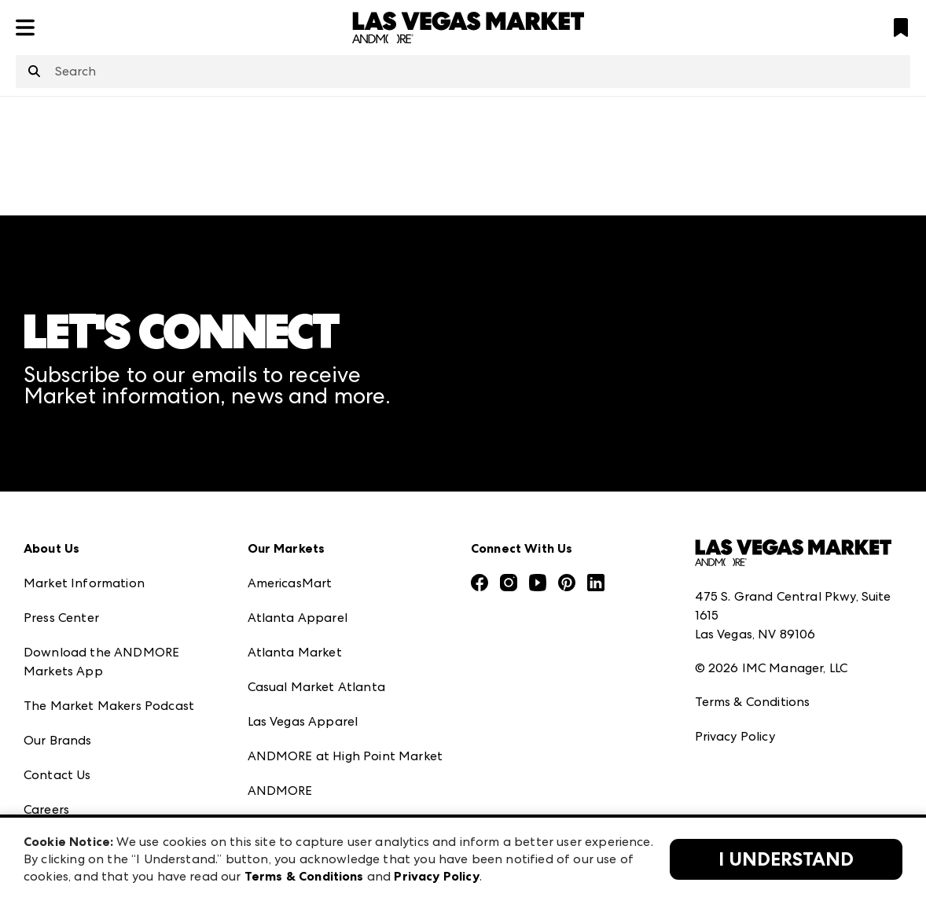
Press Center (61, 617)
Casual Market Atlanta (316, 686)
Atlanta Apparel (297, 617)
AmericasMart (290, 583)
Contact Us (57, 774)
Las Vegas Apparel (303, 721)
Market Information (84, 583)
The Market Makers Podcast (109, 705)
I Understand (786, 859)
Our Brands (58, 740)
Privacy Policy (735, 736)
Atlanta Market (295, 652)
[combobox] (463, 71)
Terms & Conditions (752, 701)
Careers (46, 809)
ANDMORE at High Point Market (345, 755)
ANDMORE (280, 790)
